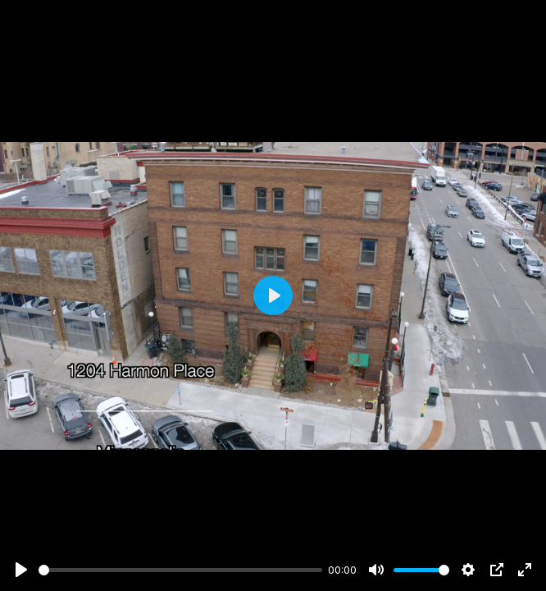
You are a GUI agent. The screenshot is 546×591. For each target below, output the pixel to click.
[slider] (180, 570)
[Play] (21, 570)
